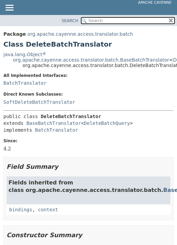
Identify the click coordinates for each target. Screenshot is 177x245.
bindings (20, 209)
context (48, 209)
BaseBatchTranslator (53, 123)
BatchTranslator (24, 83)
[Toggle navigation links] (9, 8)
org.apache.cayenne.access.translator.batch (80, 34)
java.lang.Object (22, 54)
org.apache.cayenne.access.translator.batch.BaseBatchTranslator (91, 60)
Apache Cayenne (155, 2)
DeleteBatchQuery (107, 123)
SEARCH (70, 20)
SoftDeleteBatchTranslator (39, 102)
